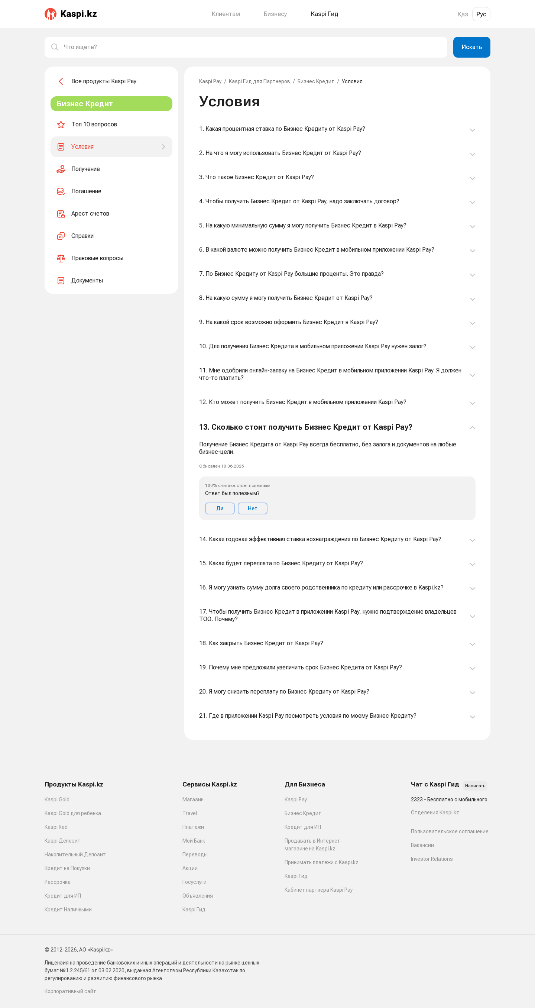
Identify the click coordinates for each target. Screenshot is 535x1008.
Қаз (462, 14)
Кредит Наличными (68, 909)
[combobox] (252, 47)
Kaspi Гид (193, 909)
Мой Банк (193, 841)
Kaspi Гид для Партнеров (259, 81)
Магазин (193, 799)
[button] (337, 471)
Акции (190, 868)
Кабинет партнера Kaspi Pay (319, 890)
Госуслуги (194, 882)
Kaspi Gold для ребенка (73, 813)
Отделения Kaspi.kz (435, 812)
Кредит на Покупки (67, 868)
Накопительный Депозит (75, 854)
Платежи (193, 827)
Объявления (197, 896)
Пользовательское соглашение (450, 831)
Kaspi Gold (57, 799)
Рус (481, 14)
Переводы (195, 854)
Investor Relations (432, 859)
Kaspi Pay (210, 81)
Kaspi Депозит (63, 841)
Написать (475, 785)
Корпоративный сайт (70, 991)
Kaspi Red (56, 827)
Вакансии (422, 845)
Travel (189, 813)
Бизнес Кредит (316, 81)
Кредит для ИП (63, 896)
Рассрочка (58, 882)
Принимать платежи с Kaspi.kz (322, 862)
